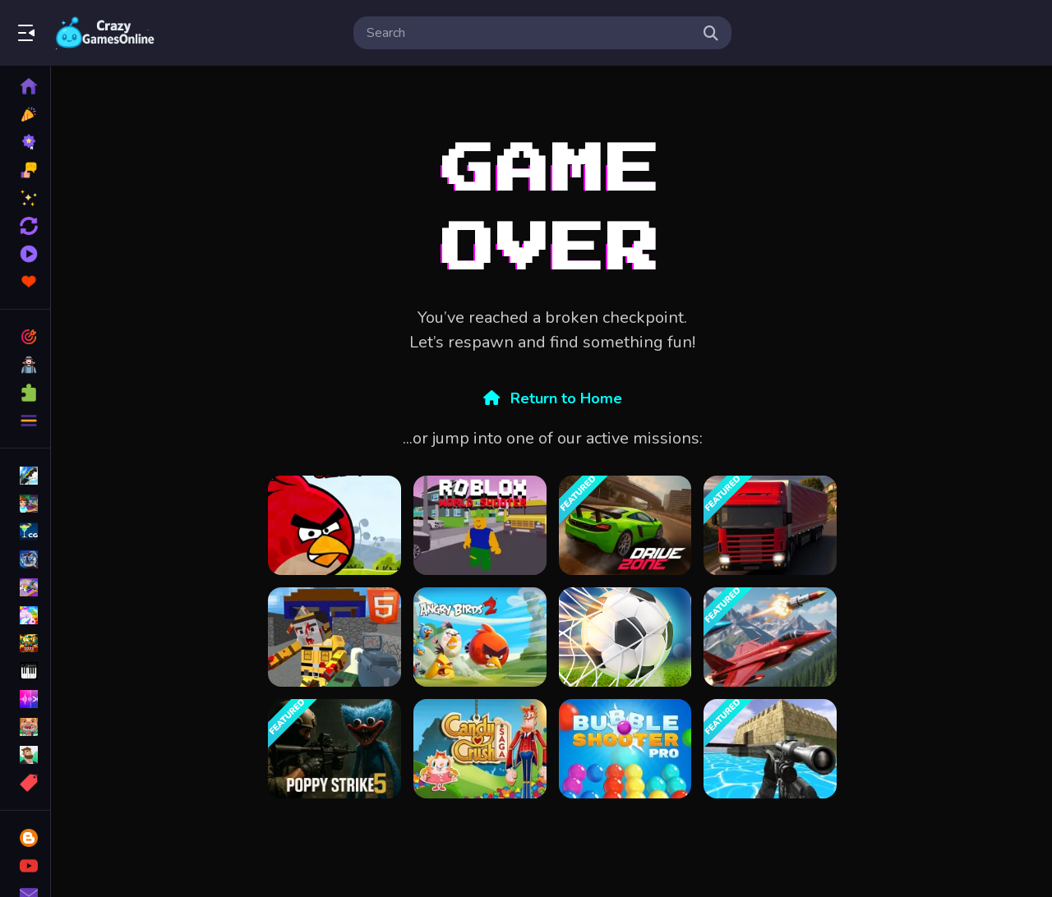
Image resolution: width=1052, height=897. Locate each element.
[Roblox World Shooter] (480, 525)
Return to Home (552, 398)
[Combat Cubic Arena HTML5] (334, 637)
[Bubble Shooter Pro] (625, 748)
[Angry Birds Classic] (334, 525)
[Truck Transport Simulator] (770, 525)
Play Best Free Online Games (105, 33)
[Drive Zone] (625, 525)
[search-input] (529, 33)
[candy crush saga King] (480, 748)
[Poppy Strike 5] (334, 748)
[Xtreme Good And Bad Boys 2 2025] (770, 748)
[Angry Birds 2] (480, 637)
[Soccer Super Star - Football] (625, 637)
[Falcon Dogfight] (770, 637)
